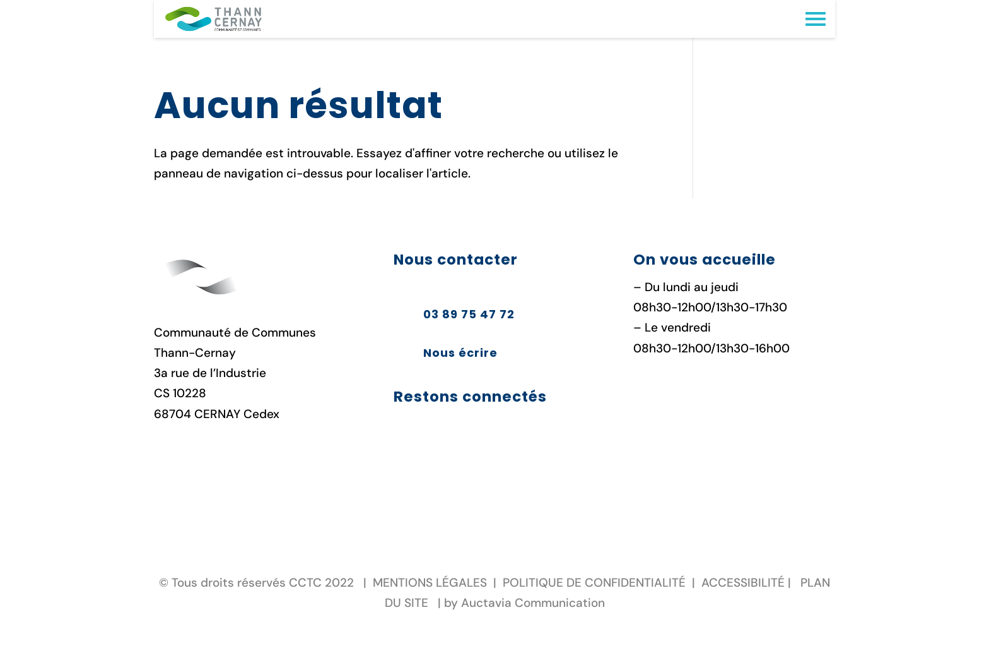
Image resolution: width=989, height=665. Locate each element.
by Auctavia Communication (524, 603)
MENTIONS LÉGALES (430, 582)
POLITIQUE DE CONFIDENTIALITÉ (594, 582)
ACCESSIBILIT (739, 582)
